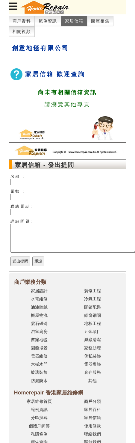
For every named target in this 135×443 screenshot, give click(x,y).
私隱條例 (39, 434)
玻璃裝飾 (39, 372)
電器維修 (39, 356)
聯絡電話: (21, 206)
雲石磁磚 (39, 323)
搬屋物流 (39, 315)
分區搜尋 (39, 417)
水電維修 (39, 298)
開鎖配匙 (92, 307)
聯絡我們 (92, 434)
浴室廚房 (39, 331)
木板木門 (39, 364)
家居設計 (39, 290)
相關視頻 (22, 31)
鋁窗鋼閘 (92, 315)
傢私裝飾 (92, 356)
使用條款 (92, 426)
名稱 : (17, 176)
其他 (92, 380)
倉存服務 (92, 372)
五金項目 (92, 331)
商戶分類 (92, 401)
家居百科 (92, 409)
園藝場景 (39, 348)
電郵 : (17, 191)
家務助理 (92, 348)
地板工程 (92, 323)
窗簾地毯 (39, 339)
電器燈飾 (92, 364)
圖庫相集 (100, 21)
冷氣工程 (92, 298)
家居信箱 (74, 21)
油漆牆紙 (39, 307)
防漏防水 (39, 380)
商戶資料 (22, 21)
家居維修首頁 (39, 401)
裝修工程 (92, 290)
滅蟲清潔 (92, 339)
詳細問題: (21, 221)
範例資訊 (48, 21)
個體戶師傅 (39, 426)
